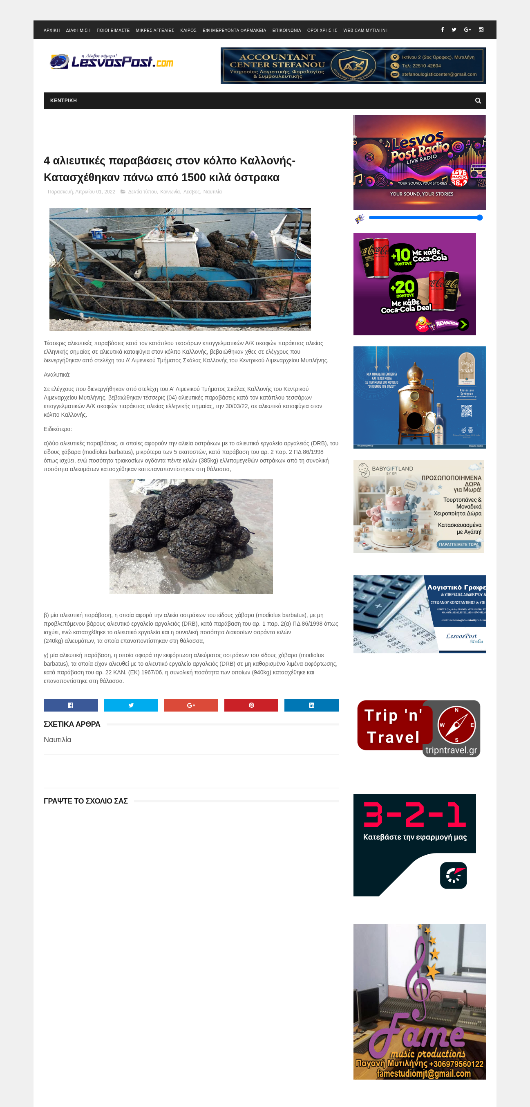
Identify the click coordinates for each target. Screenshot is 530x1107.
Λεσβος (191, 192)
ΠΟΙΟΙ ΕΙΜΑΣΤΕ (113, 30)
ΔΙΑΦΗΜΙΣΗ (78, 30)
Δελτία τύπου (142, 192)
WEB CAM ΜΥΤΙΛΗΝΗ (366, 30)
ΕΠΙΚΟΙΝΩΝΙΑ (287, 30)
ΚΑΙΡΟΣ (188, 30)
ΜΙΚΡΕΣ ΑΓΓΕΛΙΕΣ (155, 30)
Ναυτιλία (213, 192)
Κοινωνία (170, 192)
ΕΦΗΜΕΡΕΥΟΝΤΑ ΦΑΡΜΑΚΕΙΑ (234, 30)
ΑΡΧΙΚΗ (52, 30)
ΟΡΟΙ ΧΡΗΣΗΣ (322, 30)
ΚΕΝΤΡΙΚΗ (63, 100)
